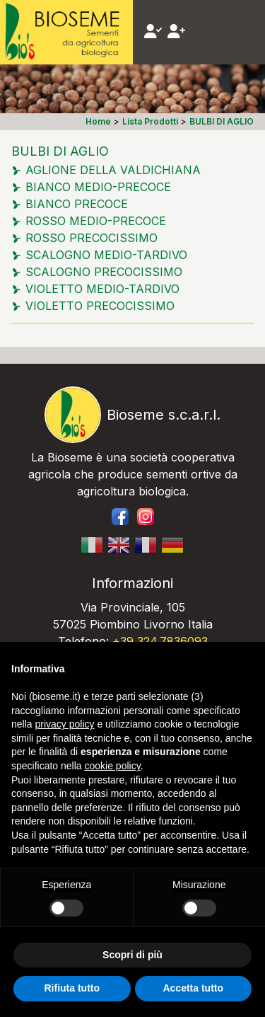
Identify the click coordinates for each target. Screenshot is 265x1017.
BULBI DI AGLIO (60, 151)
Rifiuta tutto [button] (72, 988)
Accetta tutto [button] (193, 988)
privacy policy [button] (64, 724)
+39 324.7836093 (160, 641)
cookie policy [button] (113, 765)
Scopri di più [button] (132, 954)
